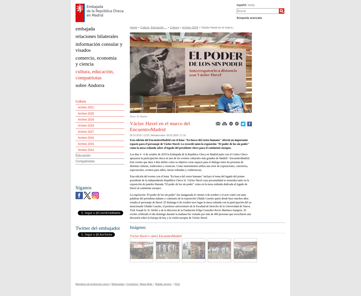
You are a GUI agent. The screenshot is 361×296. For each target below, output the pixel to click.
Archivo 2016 (86, 137)
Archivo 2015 (86, 144)
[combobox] (258, 11)
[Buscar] (281, 11)
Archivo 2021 (86, 107)
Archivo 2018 (86, 125)
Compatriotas (85, 161)
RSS (177, 284)
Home (133, 27)
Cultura (174, 27)
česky (251, 5)
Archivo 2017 (86, 131)
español (241, 5)
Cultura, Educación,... (153, 27)
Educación (83, 155)
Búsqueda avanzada (249, 18)
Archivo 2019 (190, 27)
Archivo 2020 (86, 113)
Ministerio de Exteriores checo (92, 284)
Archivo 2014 (86, 150)
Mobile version (163, 284)
